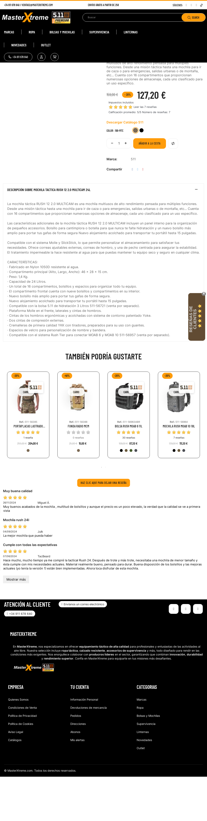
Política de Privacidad (22, 760)
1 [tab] (101, 512)
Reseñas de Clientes (193, 319)
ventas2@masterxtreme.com (37, 5)
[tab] (103, 235)
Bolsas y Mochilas (148, 760)
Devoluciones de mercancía (88, 751)
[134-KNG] (126, 494)
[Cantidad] (119, 187)
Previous (5, 462)
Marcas (141, 743)
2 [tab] (106, 512)
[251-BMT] (141, 174)
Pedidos (75, 760)
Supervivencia (146, 768)
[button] (18, 57)
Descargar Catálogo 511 (125, 166)
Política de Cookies (20, 768)
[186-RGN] (131, 494)
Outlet (141, 792)
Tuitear (137, 213)
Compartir (132, 213)
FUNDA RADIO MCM (78, 470)
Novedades (144, 784)
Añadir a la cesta (150, 187)
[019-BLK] (121, 494)
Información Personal (84, 743)
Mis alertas (77, 784)
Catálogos (14, 784)
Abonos (75, 776)
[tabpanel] (28, 462)
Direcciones (78, 768)
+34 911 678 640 (11, 5)
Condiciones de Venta (22, 751)
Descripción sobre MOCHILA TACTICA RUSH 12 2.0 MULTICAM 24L (48, 234)
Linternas (143, 776)
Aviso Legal (15, 776)
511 (133, 203)
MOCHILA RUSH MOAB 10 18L (179, 470)
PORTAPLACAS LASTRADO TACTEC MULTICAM (28, 470)
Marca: (112, 203)
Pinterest (143, 213)
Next (202, 462)
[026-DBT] (135, 494)
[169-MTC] (135, 174)
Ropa (140, 751)
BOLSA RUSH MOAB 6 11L (128, 470)
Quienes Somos (18, 743)
